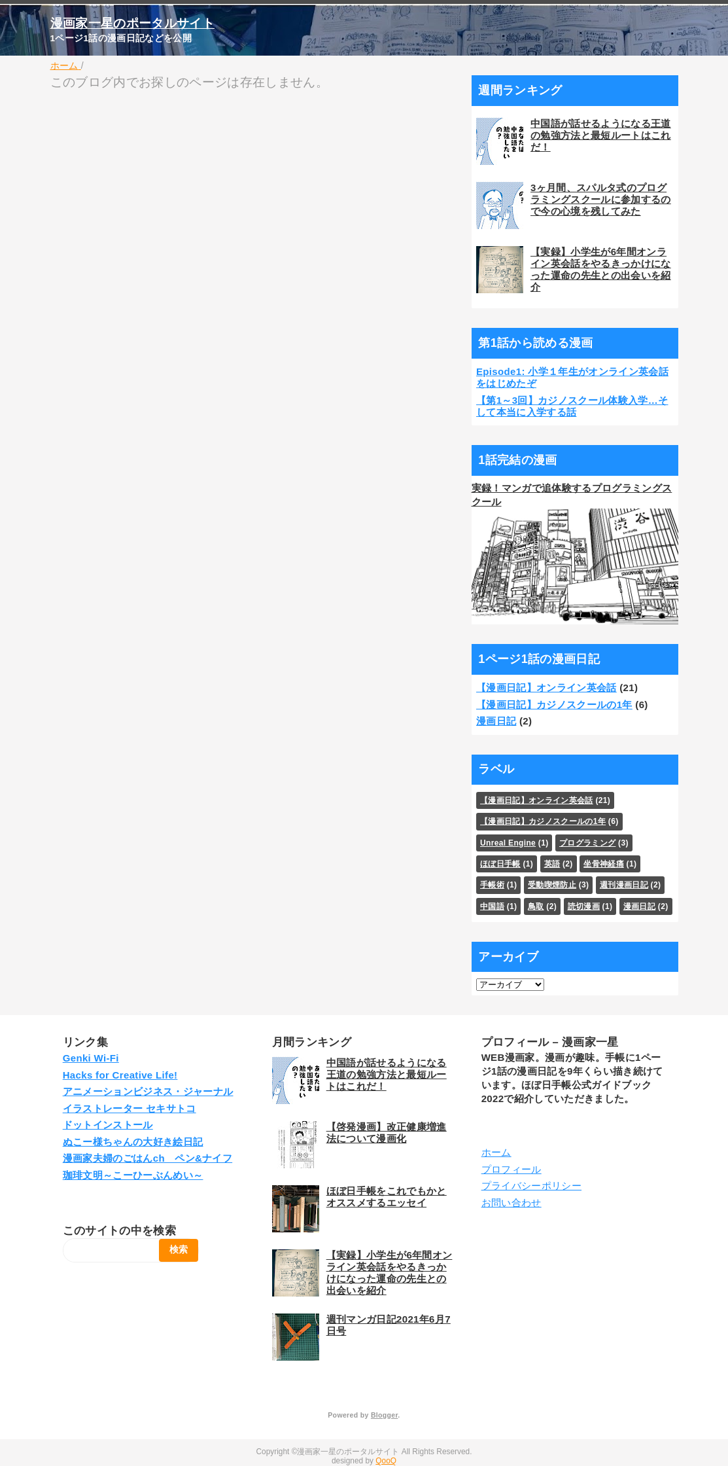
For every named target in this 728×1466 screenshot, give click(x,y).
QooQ (385, 1460)
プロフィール (511, 1169)
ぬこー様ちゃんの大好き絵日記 (133, 1141)
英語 (552, 863)
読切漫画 (584, 906)
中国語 (492, 906)
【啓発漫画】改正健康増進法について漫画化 (386, 1132)
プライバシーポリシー (531, 1185)
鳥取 (536, 906)
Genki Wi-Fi (91, 1058)
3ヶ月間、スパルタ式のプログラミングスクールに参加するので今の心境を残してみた (600, 199)
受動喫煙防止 (552, 884)
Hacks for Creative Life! (120, 1075)
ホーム (496, 1152)
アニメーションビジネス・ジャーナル (148, 1091)
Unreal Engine (508, 843)
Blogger (384, 1415)
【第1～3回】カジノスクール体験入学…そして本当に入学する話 (572, 406)
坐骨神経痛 (603, 863)
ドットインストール (108, 1124)
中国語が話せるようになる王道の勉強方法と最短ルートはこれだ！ (600, 135)
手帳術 (492, 884)
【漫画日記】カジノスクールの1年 (554, 704)
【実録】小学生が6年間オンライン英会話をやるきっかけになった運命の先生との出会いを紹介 (600, 269)
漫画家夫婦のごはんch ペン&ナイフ (147, 1158)
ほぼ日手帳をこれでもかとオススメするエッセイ (386, 1196)
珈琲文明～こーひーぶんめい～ (133, 1175)
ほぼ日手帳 (500, 863)
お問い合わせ (511, 1202)
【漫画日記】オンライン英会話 (546, 687)
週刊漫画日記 (624, 884)
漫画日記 (496, 720)
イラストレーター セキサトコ (129, 1108)
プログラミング (587, 843)
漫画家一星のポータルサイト (132, 23)
